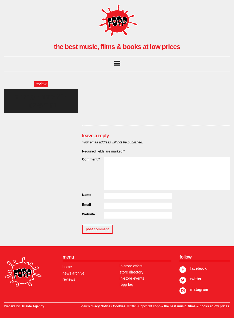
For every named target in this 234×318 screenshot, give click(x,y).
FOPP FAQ (126, 284)
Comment (91, 159)
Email (86, 205)
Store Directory (132, 272)
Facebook (198, 268)
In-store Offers (131, 266)
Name (86, 195)
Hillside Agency (32, 306)
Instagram (199, 289)
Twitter (195, 279)
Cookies (119, 306)
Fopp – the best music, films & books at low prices (191, 306)
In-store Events (132, 278)
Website (88, 214)
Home (67, 267)
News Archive (74, 273)
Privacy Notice (99, 306)
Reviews (69, 279)
